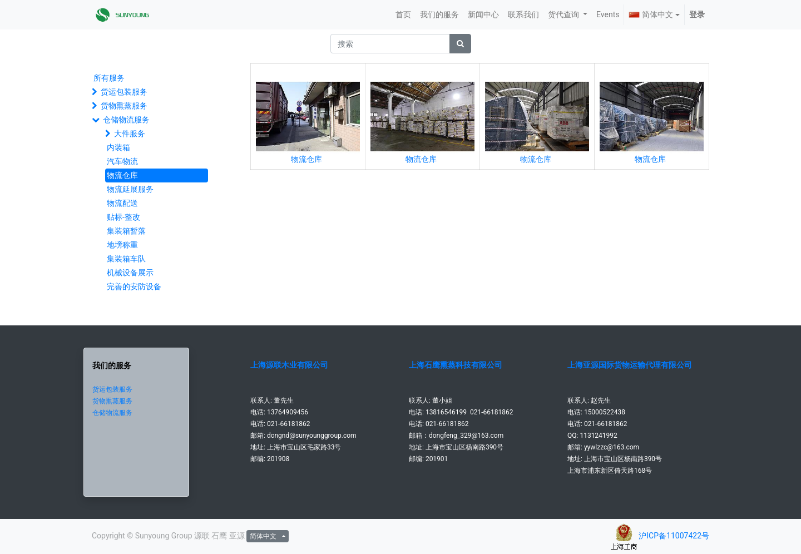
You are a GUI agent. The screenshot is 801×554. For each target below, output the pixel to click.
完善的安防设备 (134, 286)
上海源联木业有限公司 (289, 364)
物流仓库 (122, 175)
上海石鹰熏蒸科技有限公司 (455, 364)
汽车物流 (122, 161)
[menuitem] (403, 14)
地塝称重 (122, 244)
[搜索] (460, 43)
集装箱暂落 (126, 230)
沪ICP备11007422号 (674, 535)
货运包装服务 (124, 91)
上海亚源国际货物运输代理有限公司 (629, 364)
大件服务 (129, 133)
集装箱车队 (126, 258)
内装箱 (118, 147)
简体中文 (651, 14)
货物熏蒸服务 (124, 105)
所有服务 (109, 77)
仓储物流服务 (126, 119)
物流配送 (122, 203)
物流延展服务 (130, 189)
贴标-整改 (123, 216)
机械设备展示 (130, 272)
